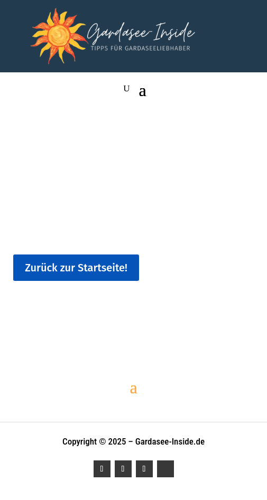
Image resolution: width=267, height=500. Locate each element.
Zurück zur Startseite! (76, 267)
